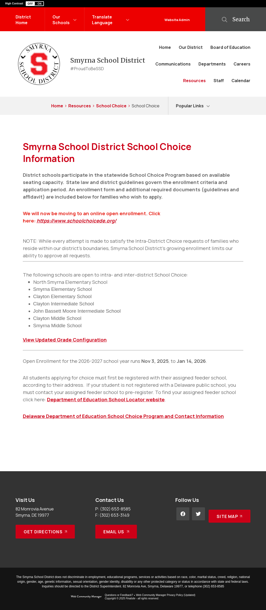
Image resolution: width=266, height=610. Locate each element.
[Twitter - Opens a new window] (198, 513)
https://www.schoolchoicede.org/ (76, 220)
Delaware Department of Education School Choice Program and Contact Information (123, 416)
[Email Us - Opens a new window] (116, 532)
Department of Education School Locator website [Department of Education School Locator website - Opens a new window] (106, 399)
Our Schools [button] (61, 19)
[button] (35, 3)
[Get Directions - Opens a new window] (45, 532)
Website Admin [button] (177, 19)
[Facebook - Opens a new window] (182, 513)
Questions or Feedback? (119, 595)
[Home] (165, 47)
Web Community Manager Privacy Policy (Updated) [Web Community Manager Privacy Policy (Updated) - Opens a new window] (165, 595)
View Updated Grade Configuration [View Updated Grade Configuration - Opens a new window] (65, 339)
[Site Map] (228, 513)
